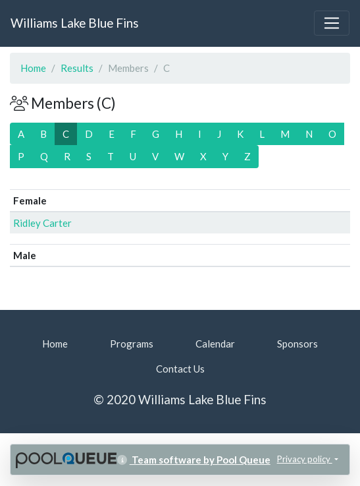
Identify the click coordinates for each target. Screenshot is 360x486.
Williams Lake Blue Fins (75, 22)
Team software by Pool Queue (193, 460)
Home (33, 68)
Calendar (215, 343)
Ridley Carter (42, 223)
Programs (131, 343)
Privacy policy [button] (304, 459)
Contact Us (180, 369)
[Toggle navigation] (331, 23)
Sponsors (297, 343)
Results (77, 68)
